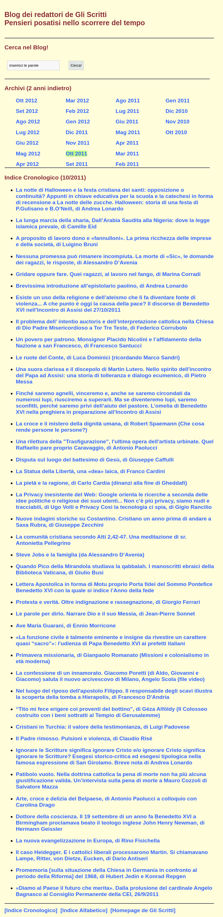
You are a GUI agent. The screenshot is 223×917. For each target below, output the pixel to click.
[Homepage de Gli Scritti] (142, 910)
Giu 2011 (127, 122)
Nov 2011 (78, 143)
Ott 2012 (26, 101)
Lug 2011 (127, 111)
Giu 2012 (27, 143)
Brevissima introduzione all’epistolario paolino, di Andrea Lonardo (102, 286)
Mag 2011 (128, 132)
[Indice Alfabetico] (84, 910)
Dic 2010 (176, 111)
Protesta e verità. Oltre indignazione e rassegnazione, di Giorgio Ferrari (108, 602)
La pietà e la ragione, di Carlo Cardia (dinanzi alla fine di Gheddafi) (101, 483)
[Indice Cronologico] (31, 910)
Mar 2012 (77, 101)
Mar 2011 (127, 154)
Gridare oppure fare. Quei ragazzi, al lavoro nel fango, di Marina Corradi (108, 274)
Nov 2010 (177, 122)
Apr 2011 (127, 143)
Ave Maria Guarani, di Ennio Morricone (66, 626)
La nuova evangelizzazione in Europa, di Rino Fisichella (88, 841)
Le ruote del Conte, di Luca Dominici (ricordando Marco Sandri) (98, 358)
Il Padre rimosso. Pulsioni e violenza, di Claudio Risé (84, 738)
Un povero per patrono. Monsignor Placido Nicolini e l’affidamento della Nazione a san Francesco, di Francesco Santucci (108, 342)
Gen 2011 (177, 101)
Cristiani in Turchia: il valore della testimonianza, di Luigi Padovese (103, 727)
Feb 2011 (127, 164)
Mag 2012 (28, 154)
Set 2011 (77, 164)
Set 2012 (27, 111)
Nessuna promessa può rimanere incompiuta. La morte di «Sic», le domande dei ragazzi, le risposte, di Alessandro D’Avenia (115, 259)
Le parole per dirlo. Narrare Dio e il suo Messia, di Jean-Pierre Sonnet (105, 614)
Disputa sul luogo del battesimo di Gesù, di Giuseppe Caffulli (95, 460)
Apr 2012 (27, 164)
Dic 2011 (77, 132)
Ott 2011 (76, 154)
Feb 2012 (77, 111)
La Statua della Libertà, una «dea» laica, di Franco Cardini (90, 471)
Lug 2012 (27, 132)
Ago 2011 (128, 101)
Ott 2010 (176, 132)
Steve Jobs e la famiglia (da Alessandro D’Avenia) (80, 555)
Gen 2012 (78, 122)
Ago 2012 (28, 122)
